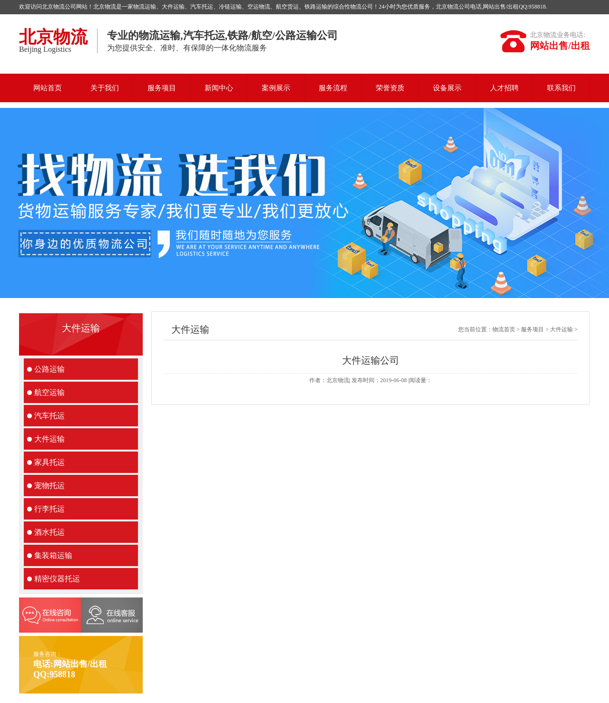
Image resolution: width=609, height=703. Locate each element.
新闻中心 (219, 88)
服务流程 (333, 88)
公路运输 (49, 369)
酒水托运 (49, 532)
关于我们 (104, 88)
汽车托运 (49, 416)
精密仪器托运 (57, 579)
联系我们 (561, 88)
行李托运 (49, 509)
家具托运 (49, 462)
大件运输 (49, 439)
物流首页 (503, 329)
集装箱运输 (53, 555)
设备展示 (447, 88)
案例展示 (276, 88)
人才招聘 (504, 88)
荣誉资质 (390, 88)
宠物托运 (49, 486)
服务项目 (161, 88)
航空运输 (49, 392)
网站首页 (47, 88)
